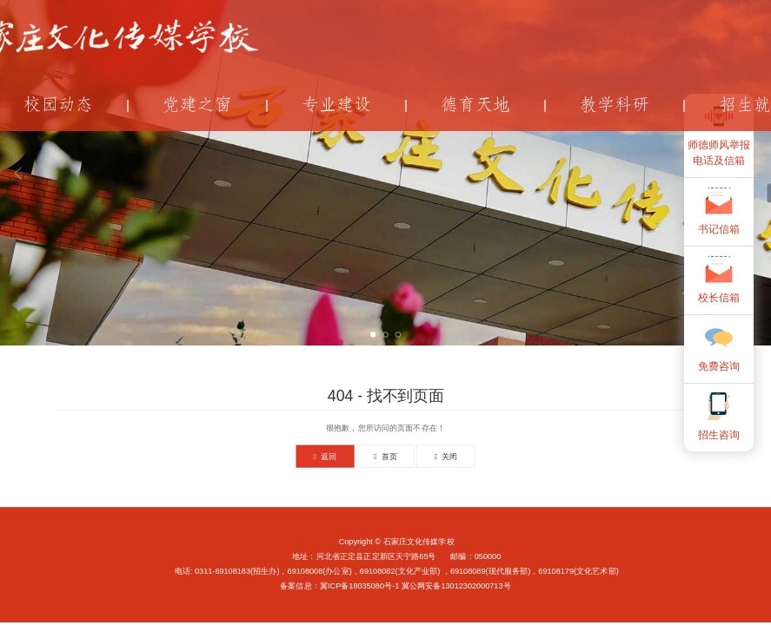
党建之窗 (197, 105)
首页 (385, 456)
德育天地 (475, 105)
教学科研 (614, 105)
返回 (325, 456)
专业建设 (336, 105)
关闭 (446, 456)
